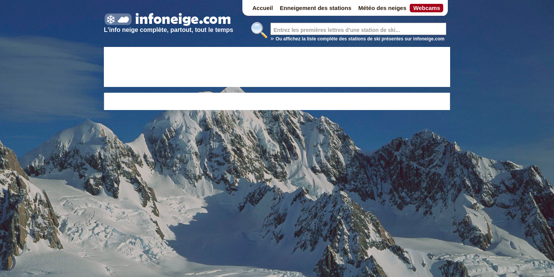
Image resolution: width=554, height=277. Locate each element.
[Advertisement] (277, 68)
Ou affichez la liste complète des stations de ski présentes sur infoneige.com (359, 39)
